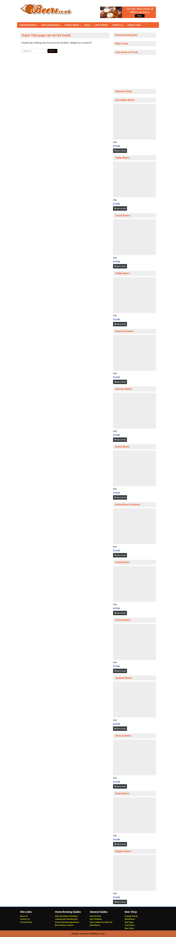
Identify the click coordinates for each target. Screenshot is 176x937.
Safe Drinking (95, 919)
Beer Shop (129, 928)
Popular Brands (131, 916)
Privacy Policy (26, 922)
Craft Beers (130, 925)
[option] (134, 128)
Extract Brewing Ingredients (67, 922)
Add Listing (121, 151)
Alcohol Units (95, 916)
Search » (52, 51)
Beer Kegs (129, 922)
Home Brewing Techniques (66, 916)
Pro (115, 142)
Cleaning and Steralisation (66, 919)
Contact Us (25, 919)
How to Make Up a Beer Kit (101, 922)
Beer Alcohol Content (64, 925)
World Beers (95, 925)
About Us (24, 916)
